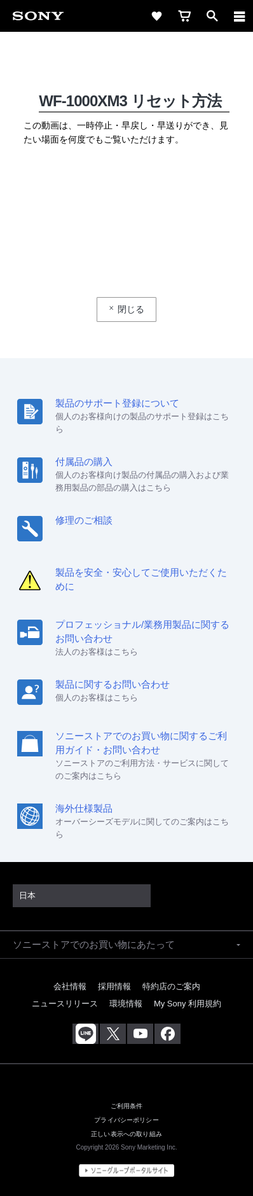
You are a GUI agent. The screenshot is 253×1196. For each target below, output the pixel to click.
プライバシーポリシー (126, 1119)
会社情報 (69, 986)
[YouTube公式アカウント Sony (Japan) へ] (140, 1034)
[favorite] (156, 16)
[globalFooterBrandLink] (126, 1170)
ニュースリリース (65, 1003)
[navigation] (239, 16)
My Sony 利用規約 (187, 1003)
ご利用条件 (127, 1105)
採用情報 (114, 986)
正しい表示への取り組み (126, 1133)
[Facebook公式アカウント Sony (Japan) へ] (167, 1034)
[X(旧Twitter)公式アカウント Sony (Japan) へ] (113, 1034)
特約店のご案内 (171, 986)
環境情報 (125, 1003)
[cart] (184, 16)
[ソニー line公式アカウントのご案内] (85, 1034)
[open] (212, 16)
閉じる (131, 309)
